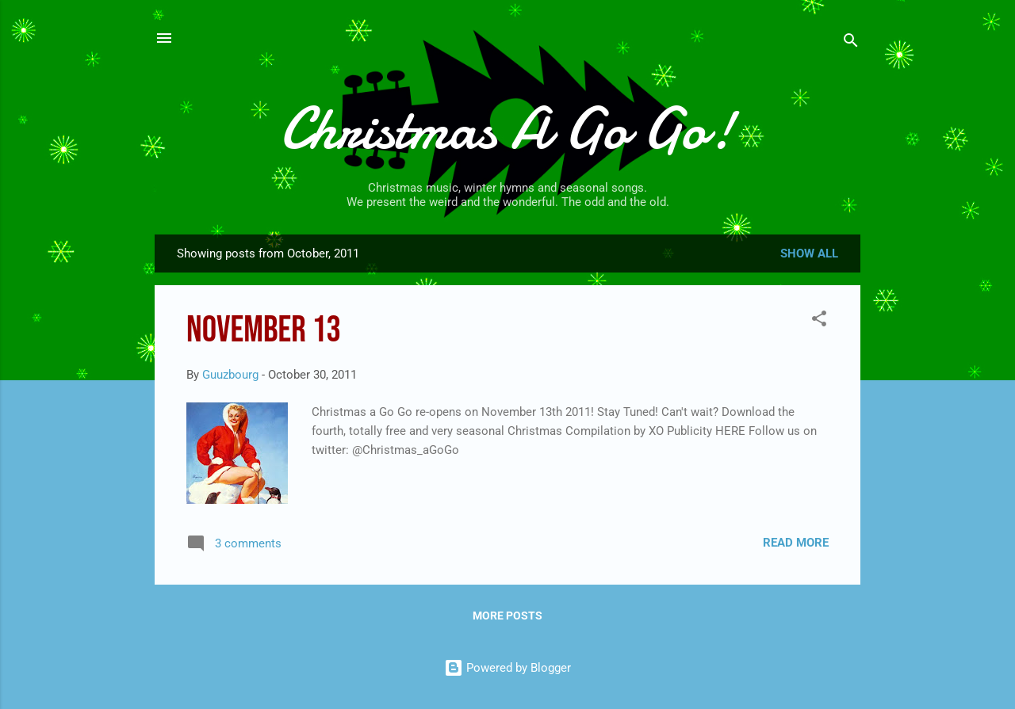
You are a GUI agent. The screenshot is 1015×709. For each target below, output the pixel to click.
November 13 (263, 331)
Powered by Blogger (507, 668)
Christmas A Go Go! (507, 128)
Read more (796, 543)
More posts (507, 615)
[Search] (850, 43)
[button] (819, 321)
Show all (809, 253)
